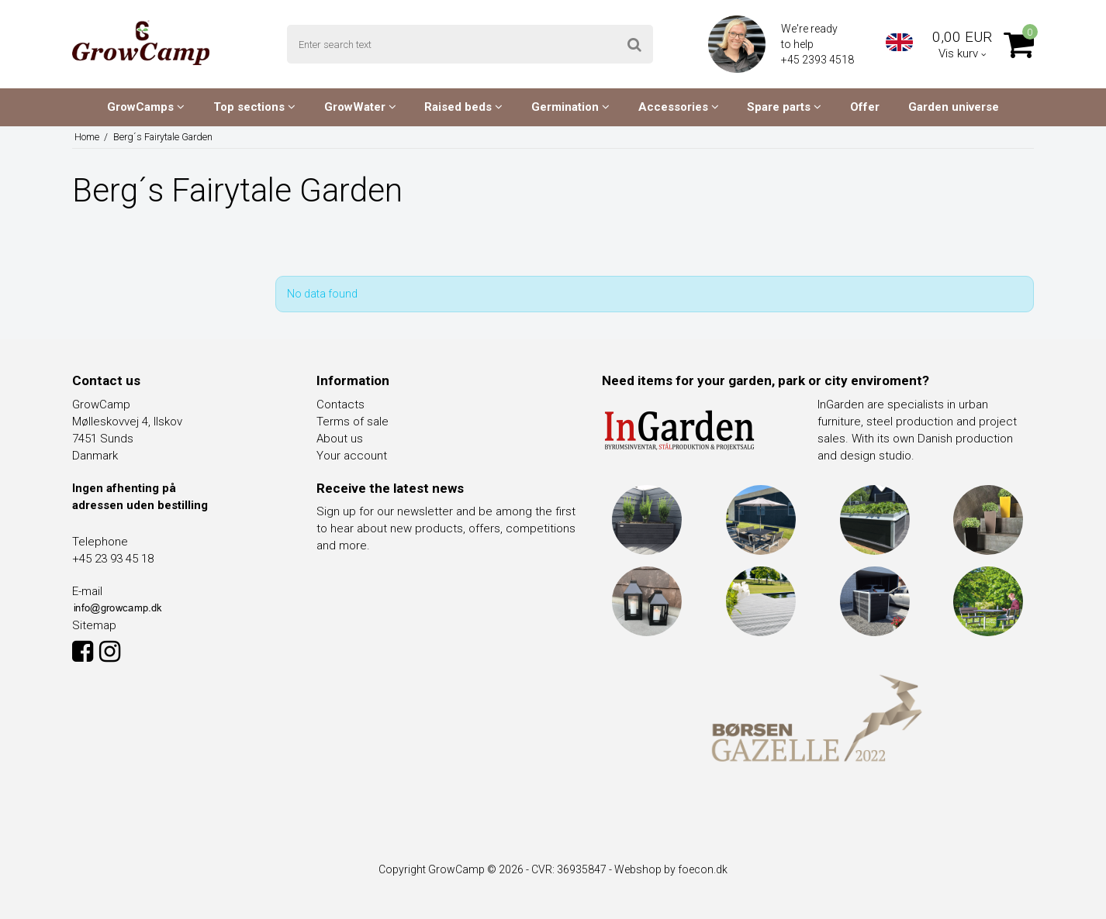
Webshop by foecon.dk (671, 869)
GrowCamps (146, 107)
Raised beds (463, 107)
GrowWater (360, 107)
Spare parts (784, 107)
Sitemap (94, 625)
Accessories (678, 107)
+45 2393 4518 (818, 59)
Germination (570, 107)
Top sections (254, 107)
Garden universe (953, 107)
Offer (865, 107)
